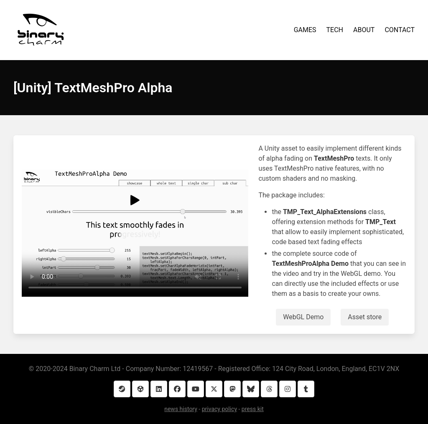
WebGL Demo (303, 317)
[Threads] (269, 389)
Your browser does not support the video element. (135, 233)
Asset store (365, 317)
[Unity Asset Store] (140, 389)
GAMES (305, 30)
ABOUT (363, 30)
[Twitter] (214, 389)
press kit (253, 409)
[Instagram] (287, 389)
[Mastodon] (232, 389)
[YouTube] (195, 389)
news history (180, 409)
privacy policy (219, 409)
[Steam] (122, 389)
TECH (334, 30)
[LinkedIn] (158, 389)
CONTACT (400, 30)
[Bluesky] (250, 389)
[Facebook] (177, 389)
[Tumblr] (306, 389)
